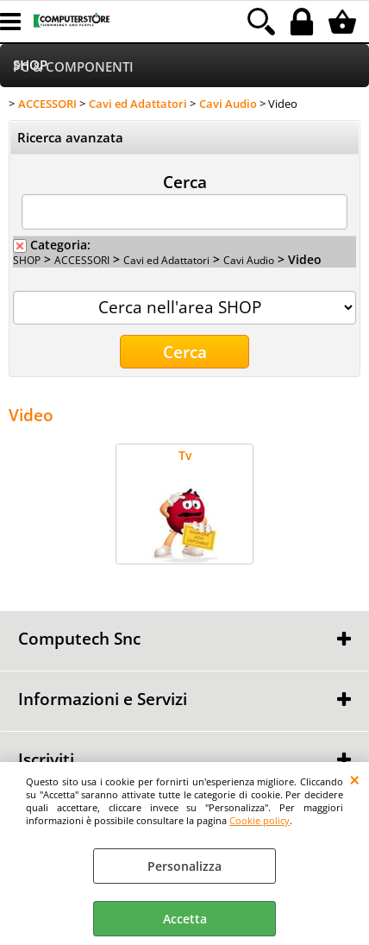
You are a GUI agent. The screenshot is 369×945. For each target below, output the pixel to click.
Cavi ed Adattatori (166, 260)
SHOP (27, 260)
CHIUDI (354, 779)
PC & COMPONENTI (73, 67)
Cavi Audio (248, 260)
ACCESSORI (81, 260)
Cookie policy (259, 820)
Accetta (185, 918)
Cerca (185, 181)
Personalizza (184, 866)
